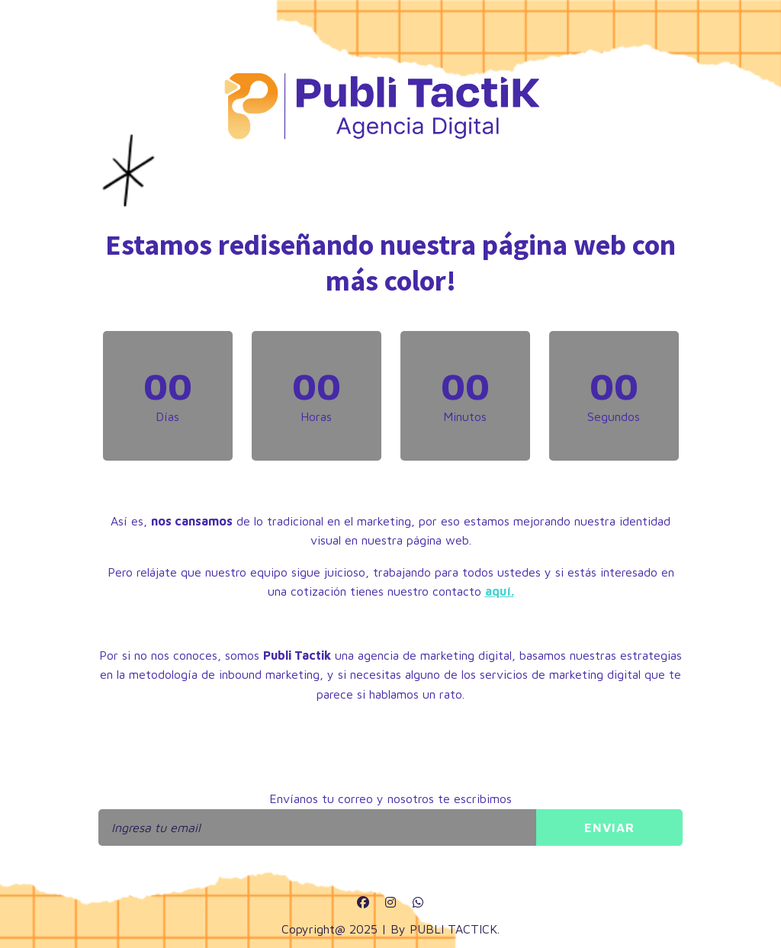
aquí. (499, 591)
